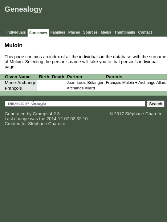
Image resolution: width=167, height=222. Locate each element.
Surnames (38, 33)
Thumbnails (124, 32)
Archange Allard (81, 88)
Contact (145, 32)
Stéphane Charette (46, 123)
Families (58, 32)
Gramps (40, 113)
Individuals (16, 32)
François (13, 88)
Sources (90, 32)
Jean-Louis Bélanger (85, 82)
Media (106, 32)
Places (74, 32)
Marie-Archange (20, 82)
